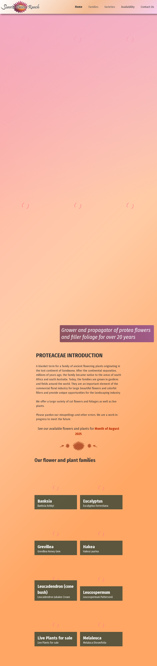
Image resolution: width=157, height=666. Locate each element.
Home (78, 7)
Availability (128, 7)
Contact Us (147, 7)
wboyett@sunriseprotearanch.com (87, 653)
